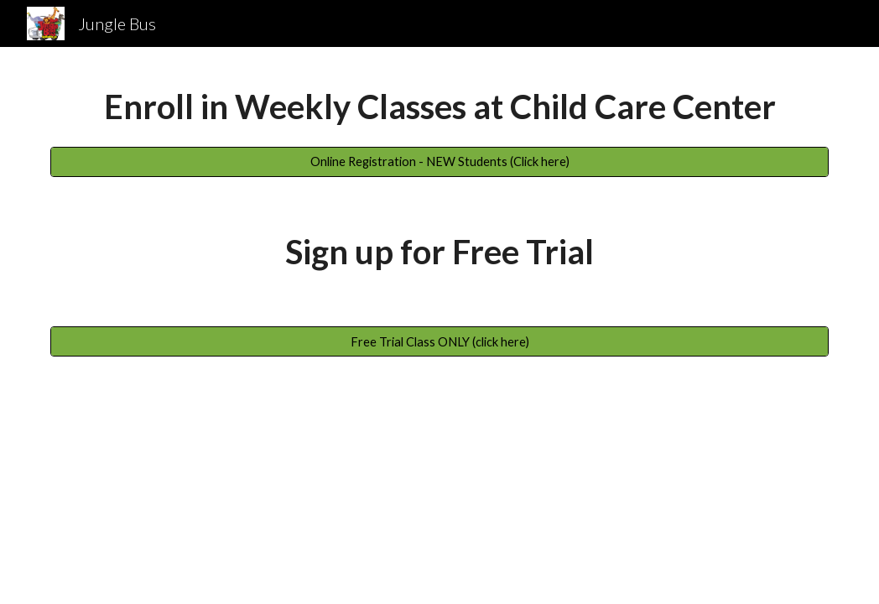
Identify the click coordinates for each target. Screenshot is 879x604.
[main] (439, 107)
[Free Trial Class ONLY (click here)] (439, 341)
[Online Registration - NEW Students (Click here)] (439, 162)
